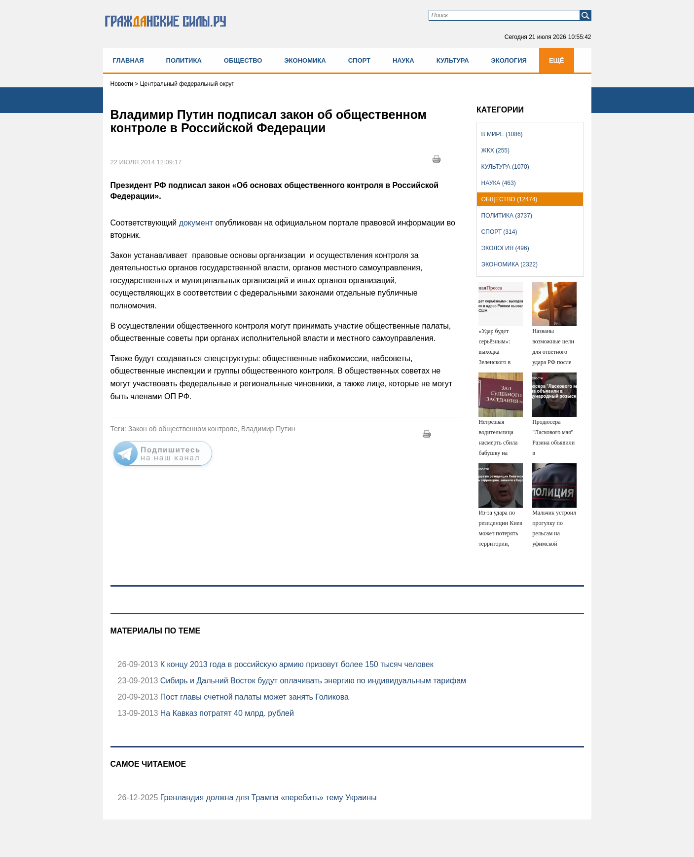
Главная (128, 60)
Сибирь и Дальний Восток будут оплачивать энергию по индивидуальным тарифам (312, 680)
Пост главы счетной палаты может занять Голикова (253, 697)
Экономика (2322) (509, 264)
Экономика (305, 60)
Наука (403, 60)
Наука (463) (498, 183)
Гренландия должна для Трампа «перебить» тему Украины (267, 797)
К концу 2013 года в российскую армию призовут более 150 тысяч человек (295, 664)
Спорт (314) (499, 231)
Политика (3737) (506, 215)
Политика (184, 60)
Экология (509, 60)
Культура (453, 60)
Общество (243, 60)
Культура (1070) (505, 166)
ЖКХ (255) (495, 150)
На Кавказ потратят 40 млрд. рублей (226, 713)
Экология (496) (505, 248)
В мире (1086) (502, 134)
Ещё (556, 60)
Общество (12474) (509, 199)
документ (196, 223)
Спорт (359, 60)
